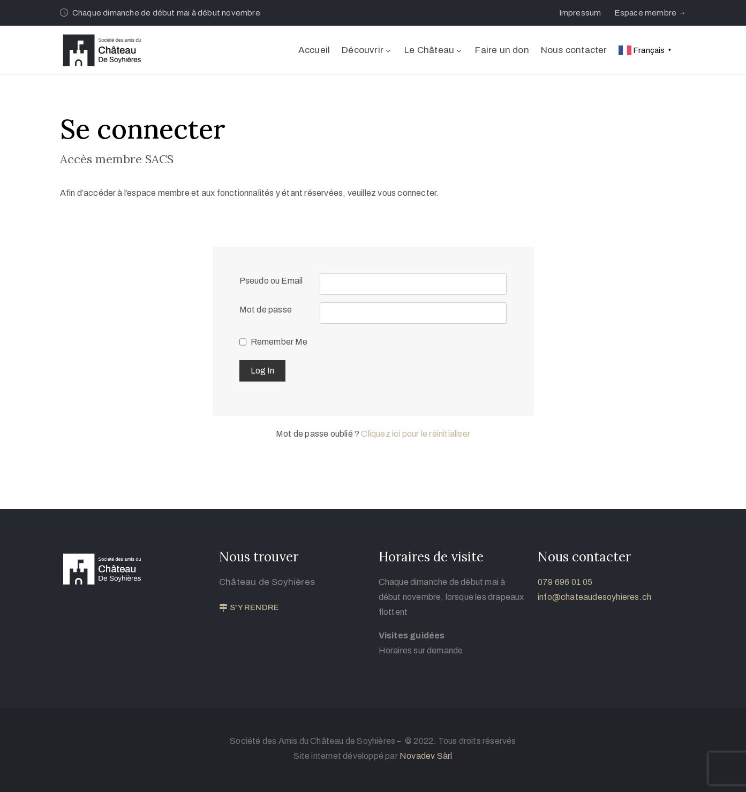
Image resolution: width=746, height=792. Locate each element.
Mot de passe (265, 309)
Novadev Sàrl (426, 755)
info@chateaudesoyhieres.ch (594, 596)
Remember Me (279, 341)
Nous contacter (574, 50)
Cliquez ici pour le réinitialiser (415, 433)
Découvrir (367, 50)
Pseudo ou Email (271, 280)
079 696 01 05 (565, 582)
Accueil (314, 50)
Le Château (433, 50)
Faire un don (502, 50)
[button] (580, 13)
